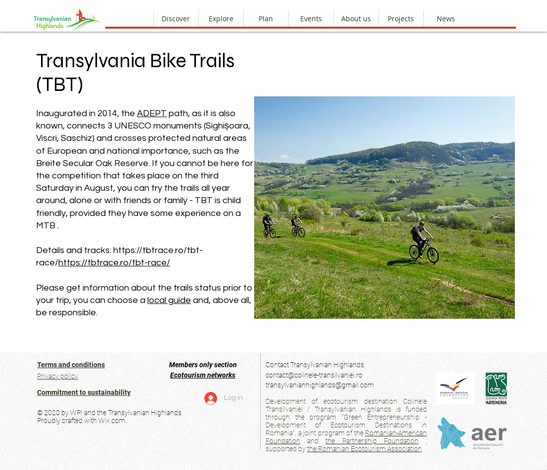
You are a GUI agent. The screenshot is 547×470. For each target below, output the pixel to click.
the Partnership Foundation (371, 441)
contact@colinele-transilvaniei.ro (314, 375)
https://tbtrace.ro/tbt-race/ (114, 262)
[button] (355, 18)
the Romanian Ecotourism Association (364, 449)
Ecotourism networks (202, 375)
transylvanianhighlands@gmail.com (320, 385)
